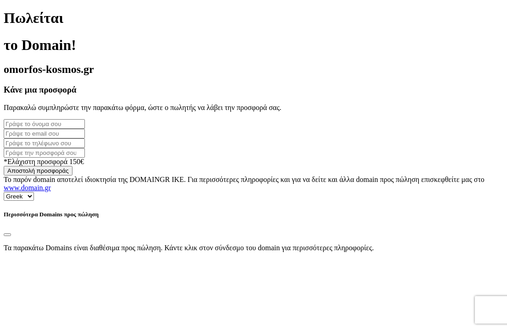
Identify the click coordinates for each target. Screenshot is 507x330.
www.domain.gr (27, 188)
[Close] (7, 234)
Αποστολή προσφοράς (38, 170)
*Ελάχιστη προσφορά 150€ (44, 161)
